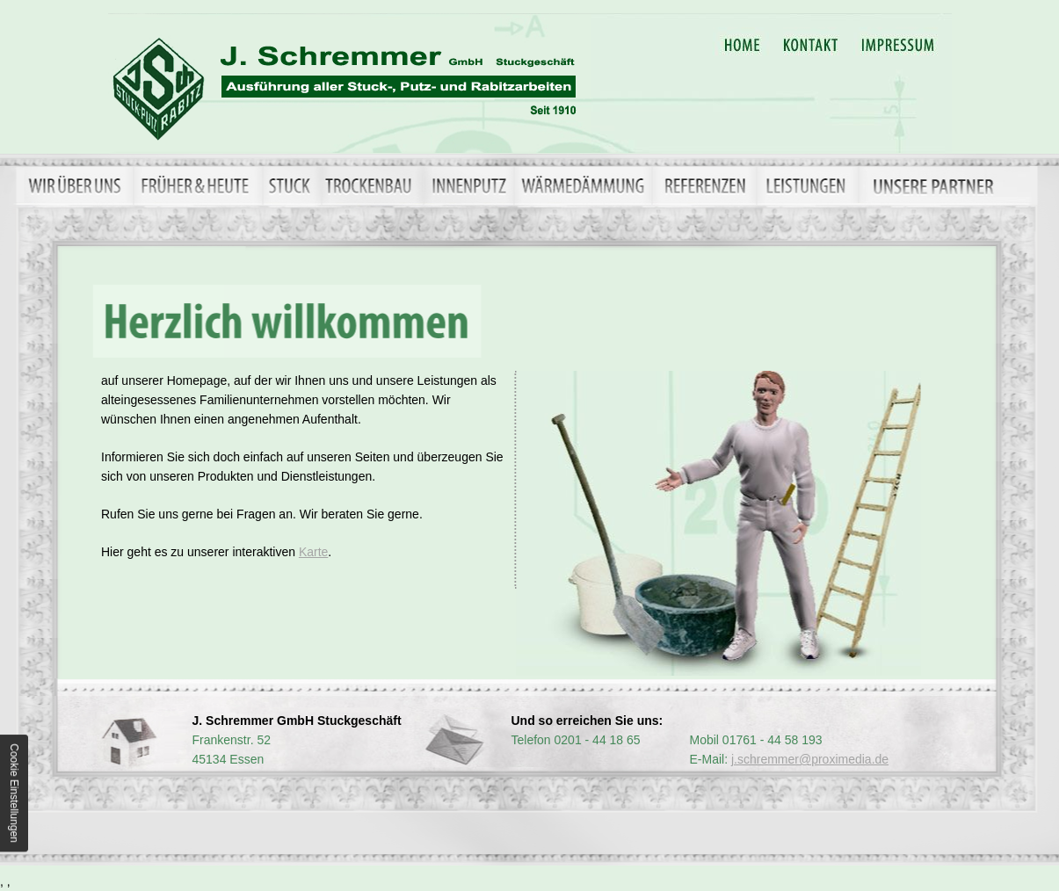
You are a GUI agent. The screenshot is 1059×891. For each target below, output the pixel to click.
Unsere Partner (952, 185)
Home (741, 43)
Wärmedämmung (586, 185)
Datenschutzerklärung (997, 43)
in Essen (349, 83)
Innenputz (470, 185)
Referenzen (707, 185)
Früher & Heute (198, 185)
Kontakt (815, 43)
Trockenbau (372, 185)
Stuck (291, 185)
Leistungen (811, 185)
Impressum (900, 43)
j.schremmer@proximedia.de (810, 759)
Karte (313, 552)
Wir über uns (80, 185)
